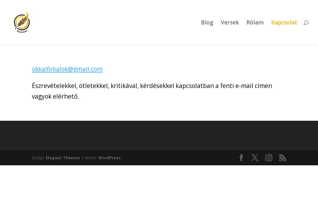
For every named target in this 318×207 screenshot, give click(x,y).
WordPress (109, 157)
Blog (207, 23)
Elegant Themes (63, 157)
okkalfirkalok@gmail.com (67, 69)
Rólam (255, 23)
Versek (230, 23)
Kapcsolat (284, 23)
